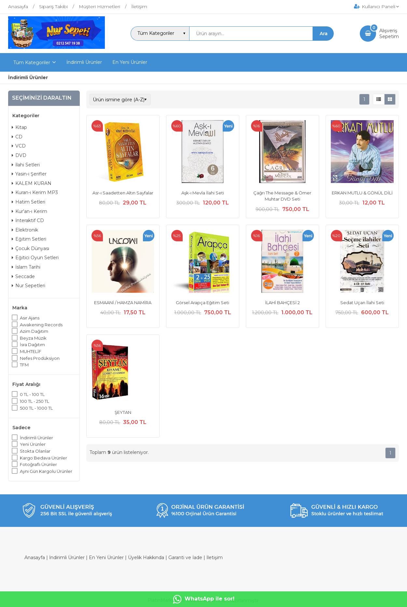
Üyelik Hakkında (146, 557)
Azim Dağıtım (34, 331)
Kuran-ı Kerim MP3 (35, 192)
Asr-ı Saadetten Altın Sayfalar (122, 192)
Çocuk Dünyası (30, 248)
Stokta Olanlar (35, 451)
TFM (24, 364)
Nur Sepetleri (28, 286)
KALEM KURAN (31, 183)
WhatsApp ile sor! (203, 599)
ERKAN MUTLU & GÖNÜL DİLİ (362, 192)
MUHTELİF (30, 351)
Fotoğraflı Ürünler (38, 464)
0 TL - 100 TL (32, 394)
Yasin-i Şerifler (29, 174)
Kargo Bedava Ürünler (43, 457)
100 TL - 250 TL (34, 401)
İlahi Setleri (26, 165)
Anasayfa (34, 557)
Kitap (19, 127)
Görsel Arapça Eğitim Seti (202, 302)
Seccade (23, 276)
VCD (19, 146)
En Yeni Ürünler (106, 557)
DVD (19, 155)
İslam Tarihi (26, 267)
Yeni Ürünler (33, 444)
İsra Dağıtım (32, 344)
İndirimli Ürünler (36, 437)
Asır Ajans (29, 317)
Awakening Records (41, 324)
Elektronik (25, 230)
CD (17, 137)
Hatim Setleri (28, 202)
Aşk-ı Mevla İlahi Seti (202, 192)
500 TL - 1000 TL (36, 408)
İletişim (214, 557)
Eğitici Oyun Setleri (35, 258)
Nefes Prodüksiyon (40, 358)
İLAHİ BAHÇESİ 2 (282, 302)
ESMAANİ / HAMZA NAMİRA (122, 302)
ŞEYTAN (123, 412)
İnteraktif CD (28, 220)
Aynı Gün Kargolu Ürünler (46, 471)
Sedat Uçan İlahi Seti (362, 302)
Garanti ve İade (185, 557)
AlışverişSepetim (389, 33)
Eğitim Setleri (29, 239)
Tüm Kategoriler (31, 62)
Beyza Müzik (33, 338)
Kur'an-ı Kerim (29, 211)
